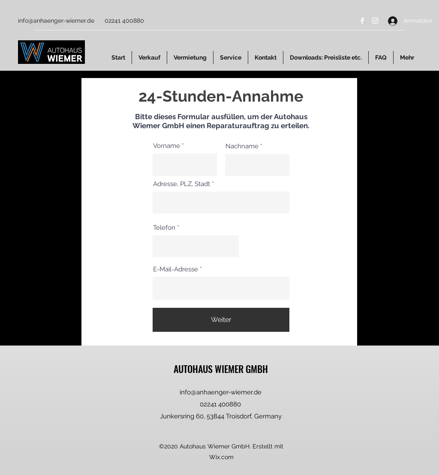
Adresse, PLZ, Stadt (181, 184)
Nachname (242, 146)
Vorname (166, 146)
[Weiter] (221, 320)
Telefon (164, 228)
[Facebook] (362, 20)
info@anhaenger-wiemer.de (56, 20)
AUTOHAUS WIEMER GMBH (221, 369)
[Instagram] (375, 20)
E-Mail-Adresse (175, 269)
